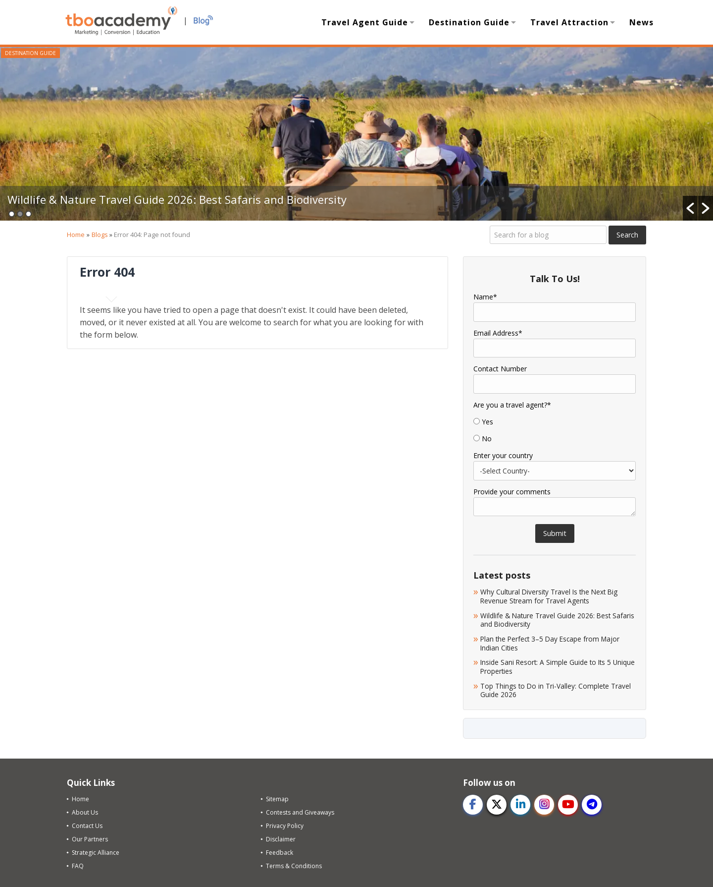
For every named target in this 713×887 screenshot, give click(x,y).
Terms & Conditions (294, 866)
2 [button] (20, 214)
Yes (487, 421)
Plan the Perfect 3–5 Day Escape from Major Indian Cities (549, 643)
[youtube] (568, 805)
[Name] (554, 311)
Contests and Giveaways (300, 812)
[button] (690, 208)
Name (485, 297)
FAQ (78, 866)
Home (76, 234)
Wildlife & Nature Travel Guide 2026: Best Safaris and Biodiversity (177, 199)
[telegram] (592, 805)
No (487, 438)
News (641, 22)
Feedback (279, 852)
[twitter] (497, 805)
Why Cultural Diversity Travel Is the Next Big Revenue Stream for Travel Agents (548, 596)
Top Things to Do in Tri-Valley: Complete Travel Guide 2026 (555, 690)
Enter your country (503, 455)
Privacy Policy (285, 826)
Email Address (497, 333)
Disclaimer (281, 839)
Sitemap (277, 799)
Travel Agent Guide (364, 22)
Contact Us (87, 826)
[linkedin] (520, 805)
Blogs (100, 234)
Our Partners (90, 839)
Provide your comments (512, 491)
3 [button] (28, 214)
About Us (85, 812)
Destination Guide (469, 22)
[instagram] (544, 805)
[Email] (554, 348)
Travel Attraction (569, 22)
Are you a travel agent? (512, 405)
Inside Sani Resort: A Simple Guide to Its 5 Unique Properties (557, 666)
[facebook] (473, 805)
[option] (356, 134)
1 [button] (11, 214)
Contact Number (500, 368)
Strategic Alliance (95, 852)
